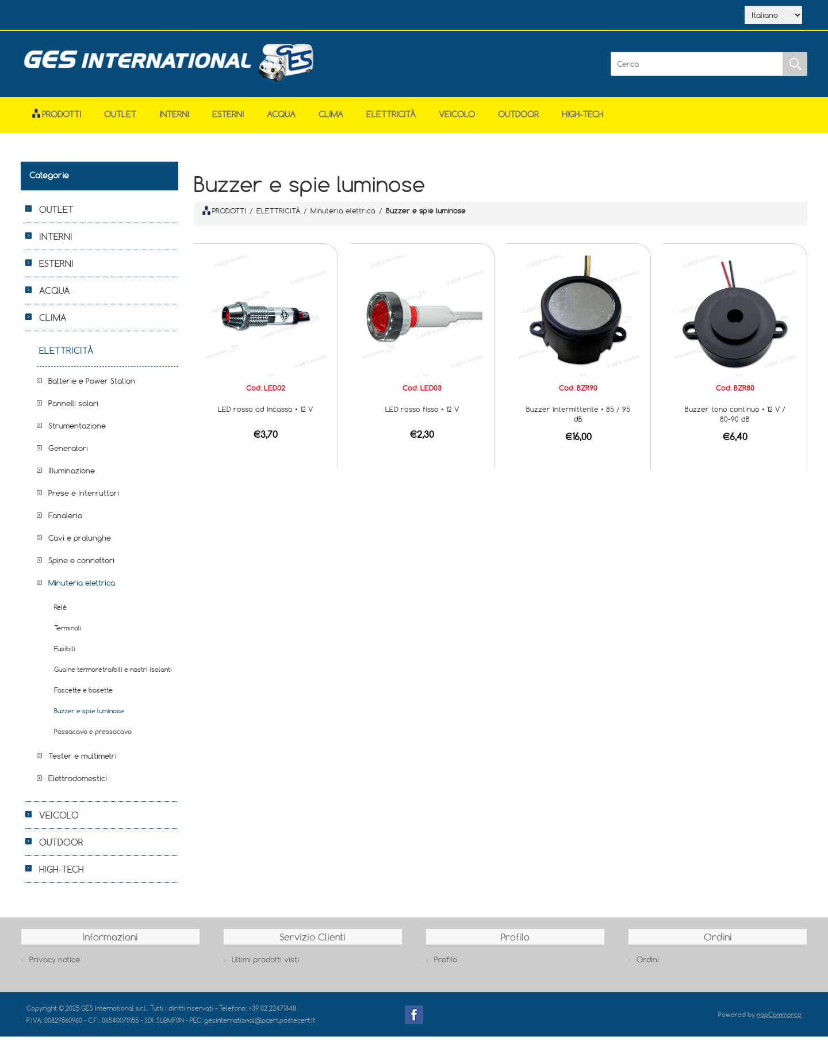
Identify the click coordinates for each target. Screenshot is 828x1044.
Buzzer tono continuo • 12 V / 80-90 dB (735, 421)
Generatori (68, 455)
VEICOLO (457, 121)
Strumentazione (77, 433)
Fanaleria (65, 523)
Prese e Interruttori (83, 500)
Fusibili (64, 656)
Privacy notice (54, 967)
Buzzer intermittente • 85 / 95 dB (578, 421)
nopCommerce (779, 1022)
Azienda (105, 16)
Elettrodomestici (77, 786)
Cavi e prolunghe (79, 545)
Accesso (264, 16)
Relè (60, 614)
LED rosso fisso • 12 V (422, 416)
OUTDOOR (518, 121)
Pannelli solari (73, 411)
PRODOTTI (224, 218)
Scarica (159, 16)
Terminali (68, 635)
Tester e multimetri (82, 763)
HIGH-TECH (582, 121)
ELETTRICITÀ (391, 121)
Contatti (212, 16)
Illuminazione (71, 478)
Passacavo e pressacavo (93, 739)
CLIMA (331, 121)
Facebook (414, 1022)
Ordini (648, 967)
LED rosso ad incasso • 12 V (265, 416)
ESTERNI (228, 121)
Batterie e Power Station (91, 388)
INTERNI (174, 121)
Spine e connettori (81, 568)
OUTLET (120, 121)
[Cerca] (697, 71)
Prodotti (56, 121)
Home (54, 16)
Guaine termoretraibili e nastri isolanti (113, 676)
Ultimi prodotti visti (265, 967)
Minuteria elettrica (81, 590)
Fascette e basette (83, 697)
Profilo (445, 967)
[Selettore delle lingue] (773, 19)
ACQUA (281, 121)
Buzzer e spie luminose (89, 718)
